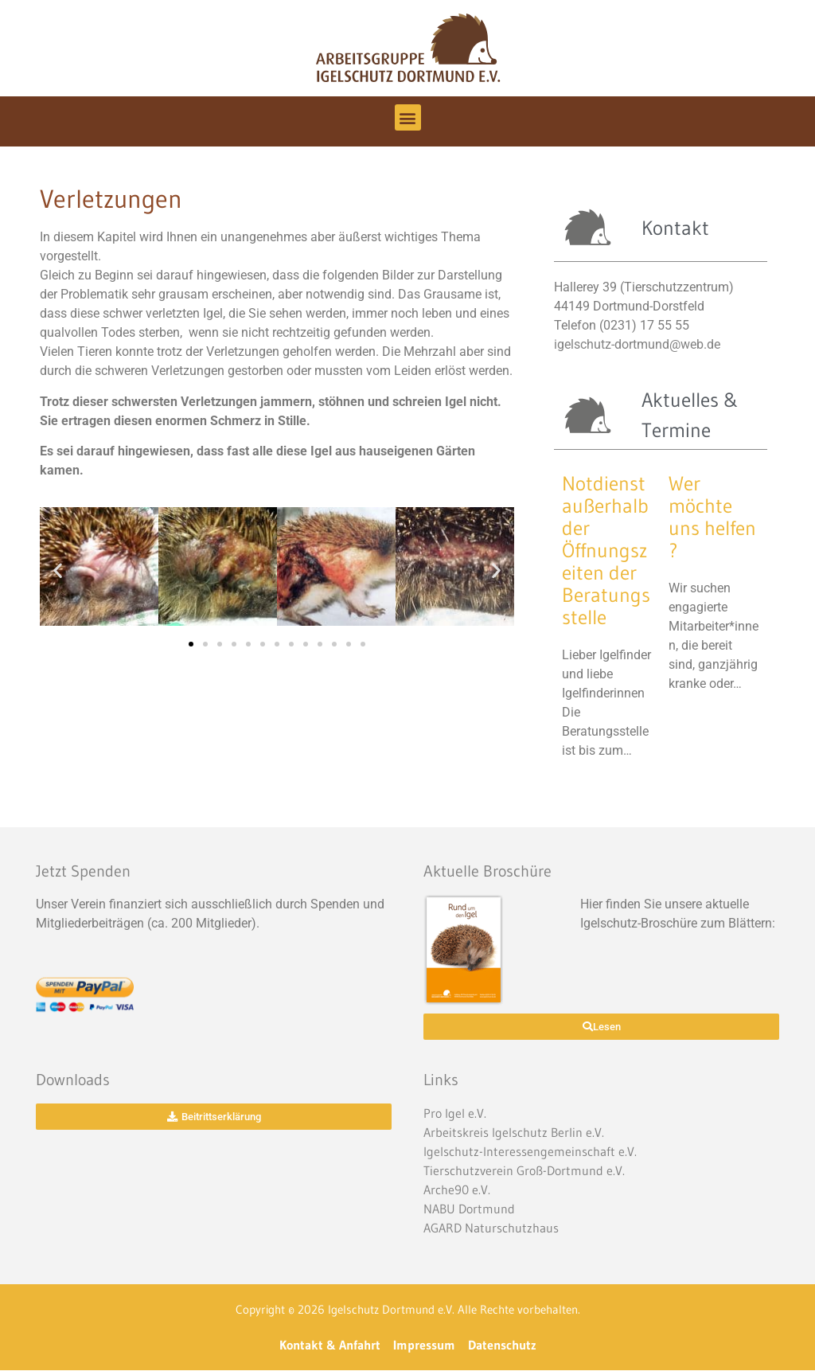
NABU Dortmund (469, 1209)
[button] (408, 117)
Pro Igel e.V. (454, 1113)
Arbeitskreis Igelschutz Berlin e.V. (513, 1132)
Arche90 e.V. (456, 1189)
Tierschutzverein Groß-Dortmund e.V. (524, 1170)
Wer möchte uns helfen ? (712, 517)
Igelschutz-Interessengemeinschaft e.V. (530, 1151)
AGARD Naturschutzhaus (491, 1228)
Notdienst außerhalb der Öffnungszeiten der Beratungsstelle (606, 550)
